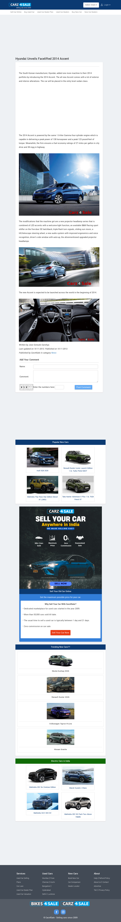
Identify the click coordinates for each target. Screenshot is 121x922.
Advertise (97, 886)
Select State (91, 4)
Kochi (52, 882)
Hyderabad (46, 890)
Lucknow (51, 894)
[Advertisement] (60, 35)
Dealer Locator (73, 886)
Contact (106, 882)
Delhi (44, 894)
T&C (95, 890)
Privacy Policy (104, 890)
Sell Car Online (15, 12)
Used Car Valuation (24, 894)
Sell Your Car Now (60, 632)
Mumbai (45, 878)
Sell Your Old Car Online (60, 591)
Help (95, 878)
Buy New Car (77, 12)
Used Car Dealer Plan (45, 12)
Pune (52, 878)
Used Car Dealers (62, 12)
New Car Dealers (91, 12)
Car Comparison (74, 882)
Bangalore (46, 886)
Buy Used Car (29, 12)
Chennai (45, 882)
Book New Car (73, 878)
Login (105, 4)
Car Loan (20, 886)
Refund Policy (104, 878)
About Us (97, 882)
